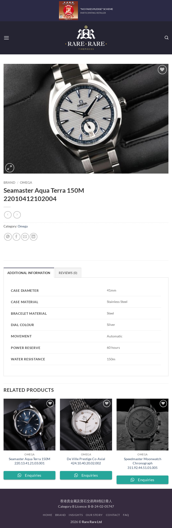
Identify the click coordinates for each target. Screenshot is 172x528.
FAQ (126, 515)
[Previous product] (17, 214)
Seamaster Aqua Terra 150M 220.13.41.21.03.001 (29, 461)
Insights (76, 515)
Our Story (94, 515)
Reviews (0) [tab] (68, 273)
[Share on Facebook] (16, 237)
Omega (26, 182)
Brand (9, 182)
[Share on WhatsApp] (8, 237)
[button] (6, 38)
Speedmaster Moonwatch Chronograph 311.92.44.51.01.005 (142, 463)
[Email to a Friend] (25, 237)
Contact (113, 515)
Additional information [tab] (28, 273)
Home (47, 515)
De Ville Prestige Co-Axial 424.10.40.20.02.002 (86, 461)
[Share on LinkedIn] (33, 237)
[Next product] (7, 214)
